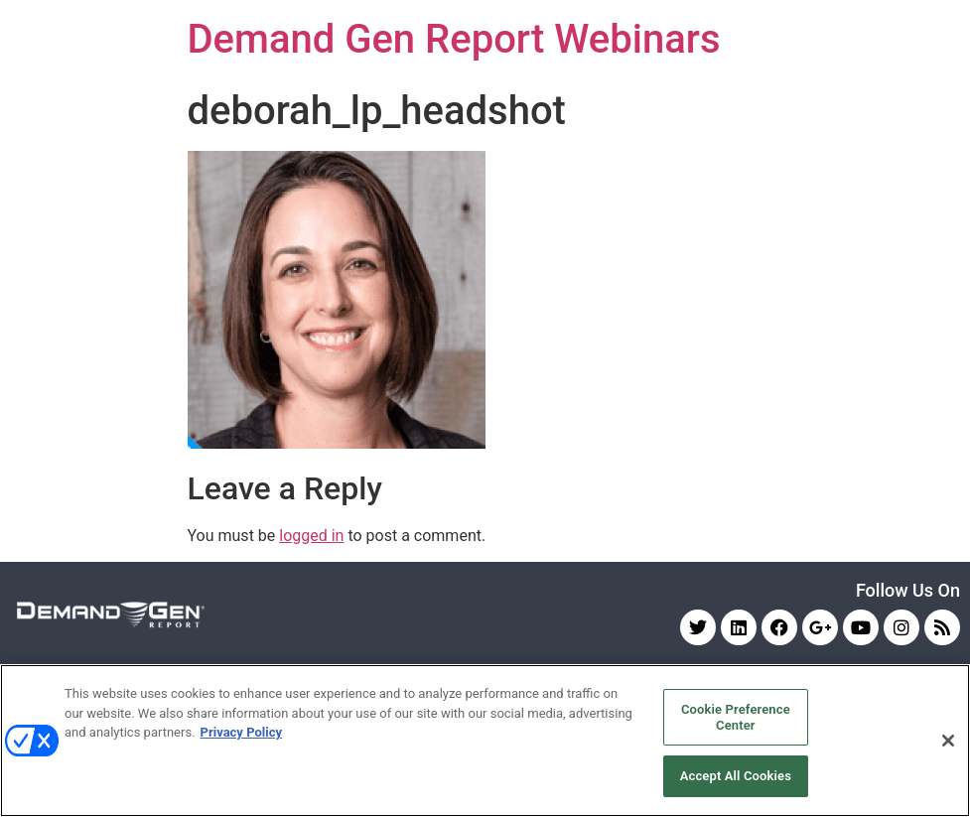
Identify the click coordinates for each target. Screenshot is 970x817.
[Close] (948, 740)
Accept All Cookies (735, 775)
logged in (311, 535)
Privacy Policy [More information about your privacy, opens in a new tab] (241, 732)
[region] (485, 740)
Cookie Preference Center (735, 717)
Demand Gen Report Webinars (454, 39)
